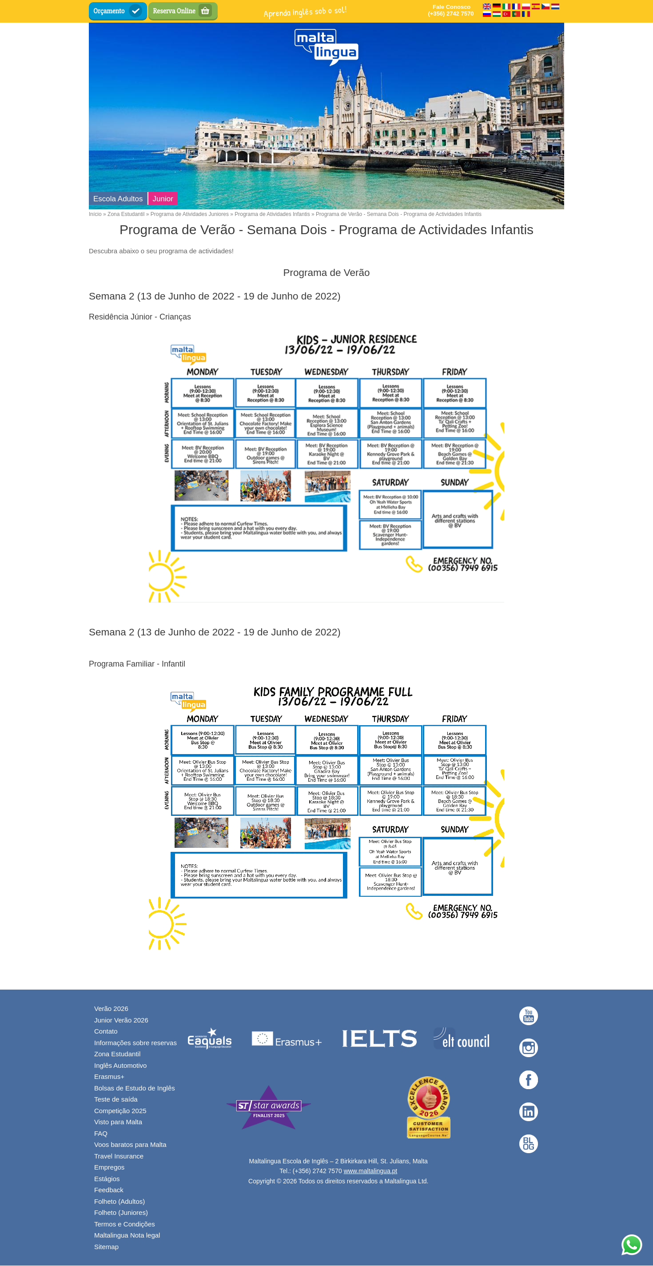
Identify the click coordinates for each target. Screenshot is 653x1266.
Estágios (107, 1178)
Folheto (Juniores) (121, 1212)
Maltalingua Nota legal (127, 1235)
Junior (163, 199)
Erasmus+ (109, 1076)
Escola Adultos (118, 199)
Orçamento (109, 11)
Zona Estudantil (126, 214)
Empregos (109, 1167)
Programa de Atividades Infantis (272, 214)
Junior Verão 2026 (121, 1020)
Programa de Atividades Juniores (190, 214)
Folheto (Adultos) (119, 1201)
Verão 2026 (111, 1008)
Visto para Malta (118, 1122)
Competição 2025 (120, 1110)
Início (95, 214)
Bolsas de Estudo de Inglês (134, 1088)
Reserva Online (174, 11)
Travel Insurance (118, 1156)
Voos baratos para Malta (130, 1144)
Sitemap (106, 1246)
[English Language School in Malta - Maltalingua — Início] (327, 47)
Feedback (108, 1190)
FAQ (101, 1133)
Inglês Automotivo (120, 1065)
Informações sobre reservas (135, 1042)
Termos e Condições (124, 1224)
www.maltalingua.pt (371, 1170)
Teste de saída (116, 1099)
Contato (106, 1031)
